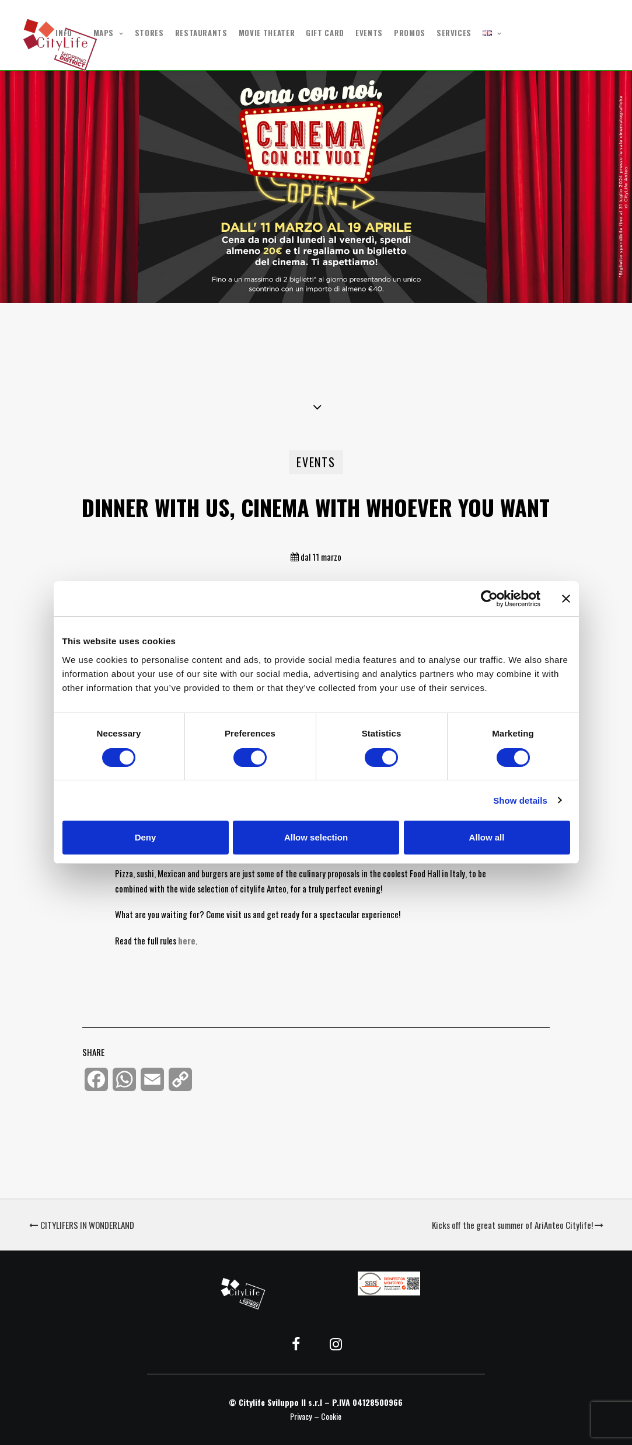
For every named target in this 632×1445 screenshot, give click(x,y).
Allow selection (316, 837)
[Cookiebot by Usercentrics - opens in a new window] (489, 598)
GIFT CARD (325, 33)
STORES (149, 33)
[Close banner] (566, 599)
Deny (145, 837)
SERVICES (454, 33)
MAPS (108, 33)
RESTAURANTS (201, 33)
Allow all (487, 837)
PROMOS (409, 33)
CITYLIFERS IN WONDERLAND (81, 1224)
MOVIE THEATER (267, 33)
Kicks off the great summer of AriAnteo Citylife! (517, 1224)
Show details (520, 800)
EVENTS (369, 33)
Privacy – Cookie (315, 1416)
